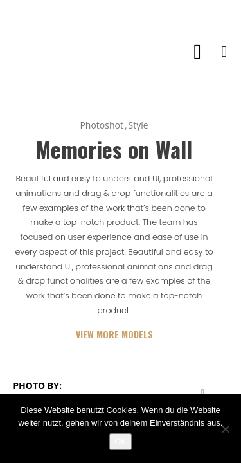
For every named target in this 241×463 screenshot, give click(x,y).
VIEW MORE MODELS (114, 334)
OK (120, 441)
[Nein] (225, 428)
